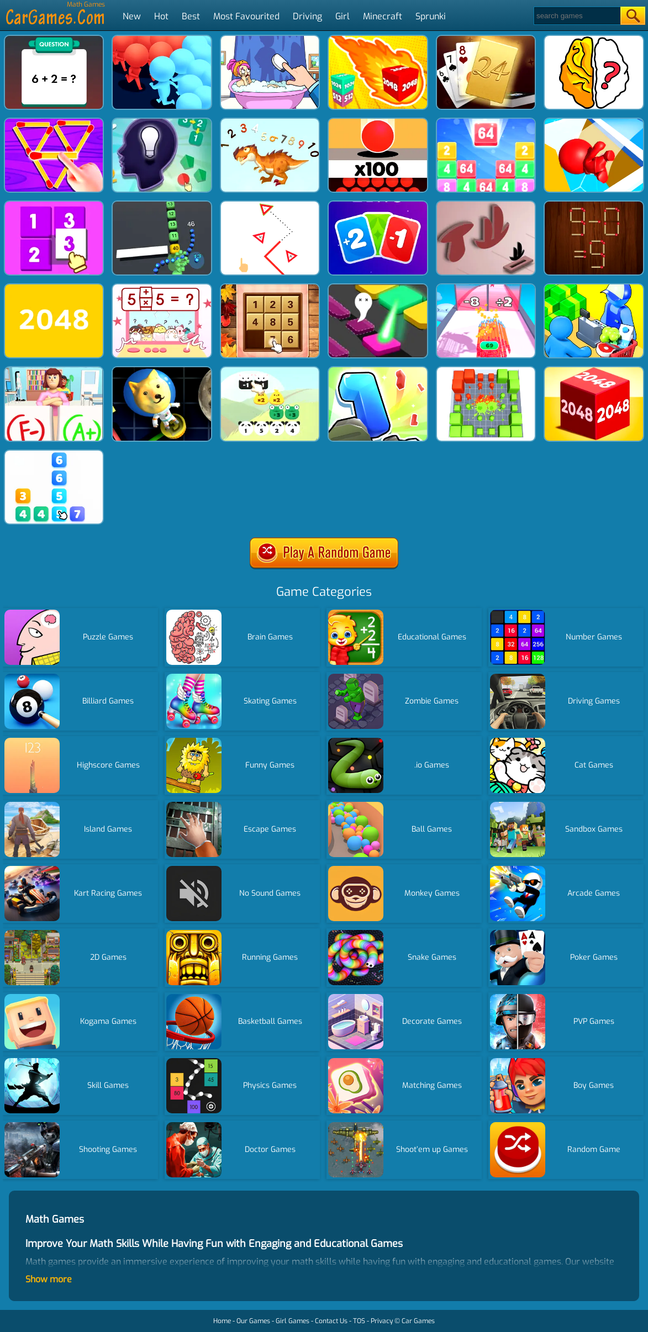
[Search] (576, 16)
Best (191, 16)
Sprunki (430, 16)
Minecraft (382, 16)
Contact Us (331, 1321)
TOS (359, 1321)
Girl (342, 16)
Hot (161, 16)
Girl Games (292, 1321)
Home (222, 1321)
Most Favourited (246, 16)
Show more (48, 1279)
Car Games (418, 1321)
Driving (307, 16)
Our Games (253, 1321)
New (132, 16)
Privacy (382, 1321)
